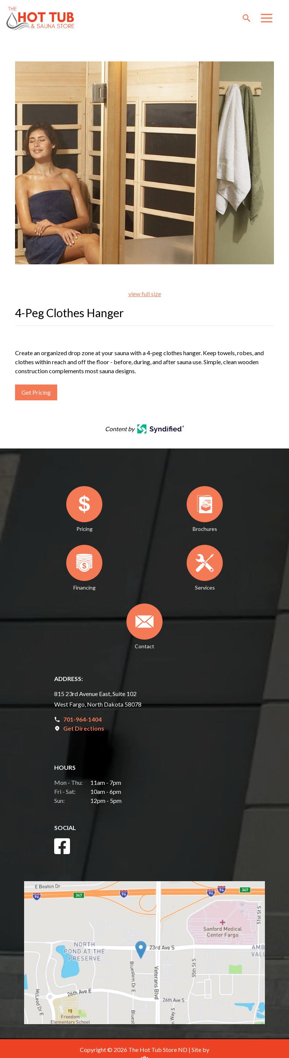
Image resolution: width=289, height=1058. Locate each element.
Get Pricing (36, 392)
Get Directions (83, 728)
